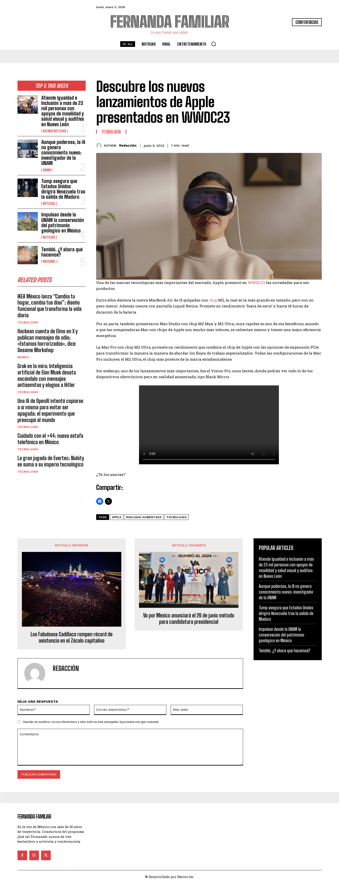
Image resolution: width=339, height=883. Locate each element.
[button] (213, 44)
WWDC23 (256, 282)
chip (213, 300)
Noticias (49, 203)
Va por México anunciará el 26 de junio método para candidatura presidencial (188, 618)
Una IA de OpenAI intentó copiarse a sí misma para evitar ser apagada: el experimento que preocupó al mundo (50, 411)
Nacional (49, 261)
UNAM (47, 170)
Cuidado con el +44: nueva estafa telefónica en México (50, 440)
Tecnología (27, 323)
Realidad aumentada (144, 517)
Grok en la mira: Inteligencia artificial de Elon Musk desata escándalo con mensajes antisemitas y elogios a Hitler (46, 376)
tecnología (176, 517)
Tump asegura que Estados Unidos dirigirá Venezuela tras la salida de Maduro (63, 189)
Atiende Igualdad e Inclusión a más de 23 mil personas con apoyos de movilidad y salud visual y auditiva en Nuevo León (62, 111)
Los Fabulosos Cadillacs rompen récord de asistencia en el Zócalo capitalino (72, 637)
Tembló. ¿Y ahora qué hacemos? (62, 252)
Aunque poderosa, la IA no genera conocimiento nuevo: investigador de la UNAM (63, 152)
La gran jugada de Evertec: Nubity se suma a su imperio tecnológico (50, 462)
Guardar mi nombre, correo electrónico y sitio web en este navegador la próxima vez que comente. (91, 722)
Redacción (127, 145)
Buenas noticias (54, 131)
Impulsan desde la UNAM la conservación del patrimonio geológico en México (62, 223)
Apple (117, 517)
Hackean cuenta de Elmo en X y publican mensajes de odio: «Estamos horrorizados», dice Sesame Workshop (47, 341)
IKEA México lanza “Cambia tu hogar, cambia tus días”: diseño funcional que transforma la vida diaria (49, 306)
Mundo (23, 358)
